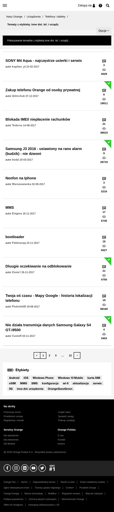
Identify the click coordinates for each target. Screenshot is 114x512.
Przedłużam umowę (13, 416)
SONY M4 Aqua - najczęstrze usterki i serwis (43, 61)
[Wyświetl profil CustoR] (17, 335)
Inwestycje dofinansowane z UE (43, 505)
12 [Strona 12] (70, 355)
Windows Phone (43, 377)
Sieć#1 (24, 482)
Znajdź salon (64, 412)
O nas (60, 435)
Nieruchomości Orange (73, 499)
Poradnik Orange (87, 487)
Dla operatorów (11, 435)
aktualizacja (81, 383)
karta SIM (93, 377)
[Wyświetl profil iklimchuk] (18, 96)
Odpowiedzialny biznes (44, 482)
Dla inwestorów (11, 439)
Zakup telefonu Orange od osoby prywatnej (42, 90)
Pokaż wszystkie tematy (83, 40)
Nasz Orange (14, 16)
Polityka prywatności (13, 499)
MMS (9, 207)
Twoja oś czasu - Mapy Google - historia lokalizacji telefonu (49, 298)
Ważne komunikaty (33, 493)
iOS (26, 377)
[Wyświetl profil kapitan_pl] (19, 66)
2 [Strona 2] (49, 355)
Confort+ (70, 487)
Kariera (61, 443)
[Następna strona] (77, 355)
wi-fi (66, 383)
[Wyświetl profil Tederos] (17, 125)
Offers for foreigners (13, 505)
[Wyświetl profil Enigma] (17, 213)
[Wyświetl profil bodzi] (15, 159)
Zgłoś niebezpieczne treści (16, 487)
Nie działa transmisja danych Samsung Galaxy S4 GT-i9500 (48, 327)
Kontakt (61, 439)
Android (14, 377)
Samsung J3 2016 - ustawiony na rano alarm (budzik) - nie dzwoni (43, 151)
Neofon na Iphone (20, 178)
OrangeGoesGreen (60, 388)
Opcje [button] (103, 30)
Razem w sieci (68, 482)
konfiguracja (50, 383)
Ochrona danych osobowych (42, 499)
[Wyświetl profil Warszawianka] (21, 184)
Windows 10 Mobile (70, 377)
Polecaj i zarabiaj (66, 420)
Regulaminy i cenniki (14, 420)
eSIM (12, 383)
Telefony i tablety (55, 16)
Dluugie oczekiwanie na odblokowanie (38, 266)
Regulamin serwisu (71, 493)
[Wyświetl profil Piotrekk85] (19, 306)
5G (11, 388)
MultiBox (52, 493)
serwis (97, 383)
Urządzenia (34, 16)
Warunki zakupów (94, 493)
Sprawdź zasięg (66, 416)
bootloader (14, 237)
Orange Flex (10, 482)
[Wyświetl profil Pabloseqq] (19, 242)
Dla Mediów (9, 443)
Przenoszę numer (12, 412)
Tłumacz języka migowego (47, 487)
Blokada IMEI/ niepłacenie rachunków (37, 119)
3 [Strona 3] (56, 355)
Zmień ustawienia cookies (92, 482)
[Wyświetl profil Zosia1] (16, 272)
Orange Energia (11, 493)
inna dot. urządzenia (30, 388)
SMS (34, 383)
